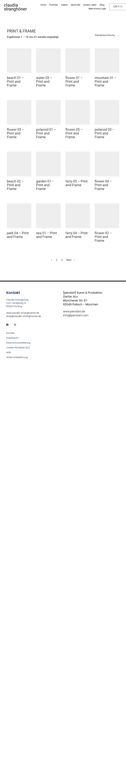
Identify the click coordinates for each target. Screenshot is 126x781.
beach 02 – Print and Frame (15, 185)
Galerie (64, 5)
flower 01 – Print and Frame (74, 81)
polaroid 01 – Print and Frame (46, 133)
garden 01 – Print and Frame (45, 185)
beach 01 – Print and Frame (15, 81)
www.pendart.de (74, 311)
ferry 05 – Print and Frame (76, 183)
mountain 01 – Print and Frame (105, 81)
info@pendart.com (76, 315)
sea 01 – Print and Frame (46, 235)
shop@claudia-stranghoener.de (23, 316)
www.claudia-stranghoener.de (22, 312)
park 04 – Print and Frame (18, 235)
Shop (102, 5)
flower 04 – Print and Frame (103, 185)
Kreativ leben (89, 5)
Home (43, 5)
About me (75, 5)
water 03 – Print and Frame (44, 81)
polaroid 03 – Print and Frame (104, 133)
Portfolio (53, 5)
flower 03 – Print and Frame (15, 133)
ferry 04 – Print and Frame (76, 235)
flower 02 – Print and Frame (103, 237)
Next (70, 260)
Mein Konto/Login (97, 8)
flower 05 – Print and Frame (74, 133)
